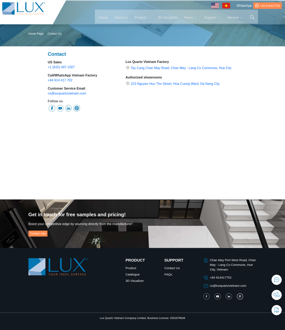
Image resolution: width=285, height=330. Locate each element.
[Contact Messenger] (276, 280)
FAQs (168, 274)
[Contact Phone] (276, 295)
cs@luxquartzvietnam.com (67, 93)
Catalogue (133, 274)
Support (210, 17)
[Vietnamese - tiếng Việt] (226, 6)
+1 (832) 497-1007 (61, 67)
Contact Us (54, 33)
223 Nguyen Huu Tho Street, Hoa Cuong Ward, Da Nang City (175, 83)
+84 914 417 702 (60, 80)
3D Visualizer (168, 17)
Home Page (36, 33)
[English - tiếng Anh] (215, 6)
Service (233, 17)
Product (140, 17)
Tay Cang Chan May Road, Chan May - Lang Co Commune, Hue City (181, 68)
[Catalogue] (276, 310)
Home (103, 17)
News (188, 17)
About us (121, 17)
